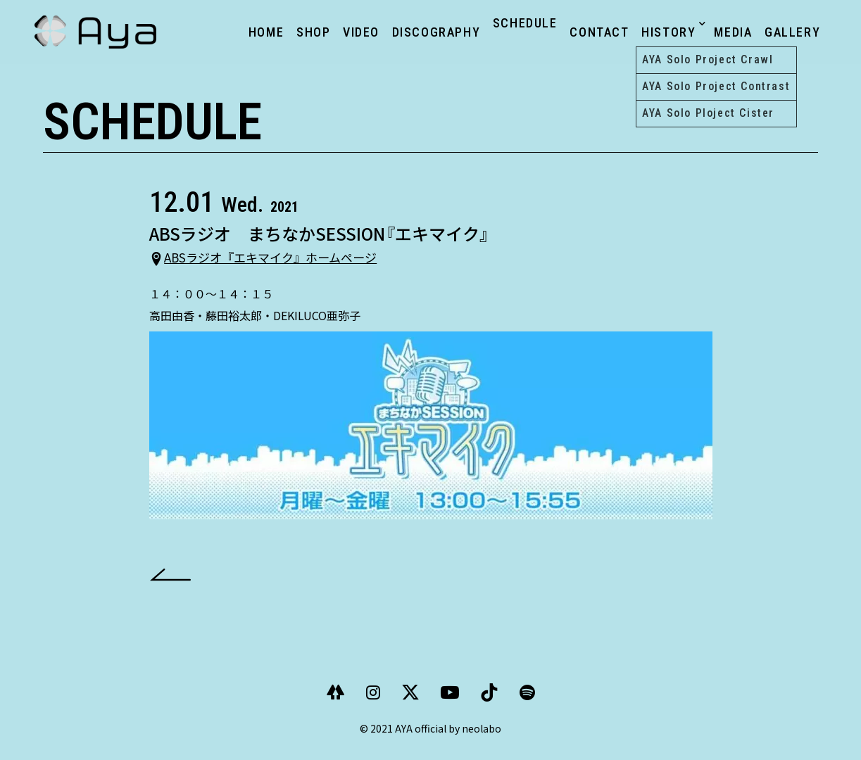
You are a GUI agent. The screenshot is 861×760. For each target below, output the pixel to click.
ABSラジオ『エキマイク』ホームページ (292, 265)
